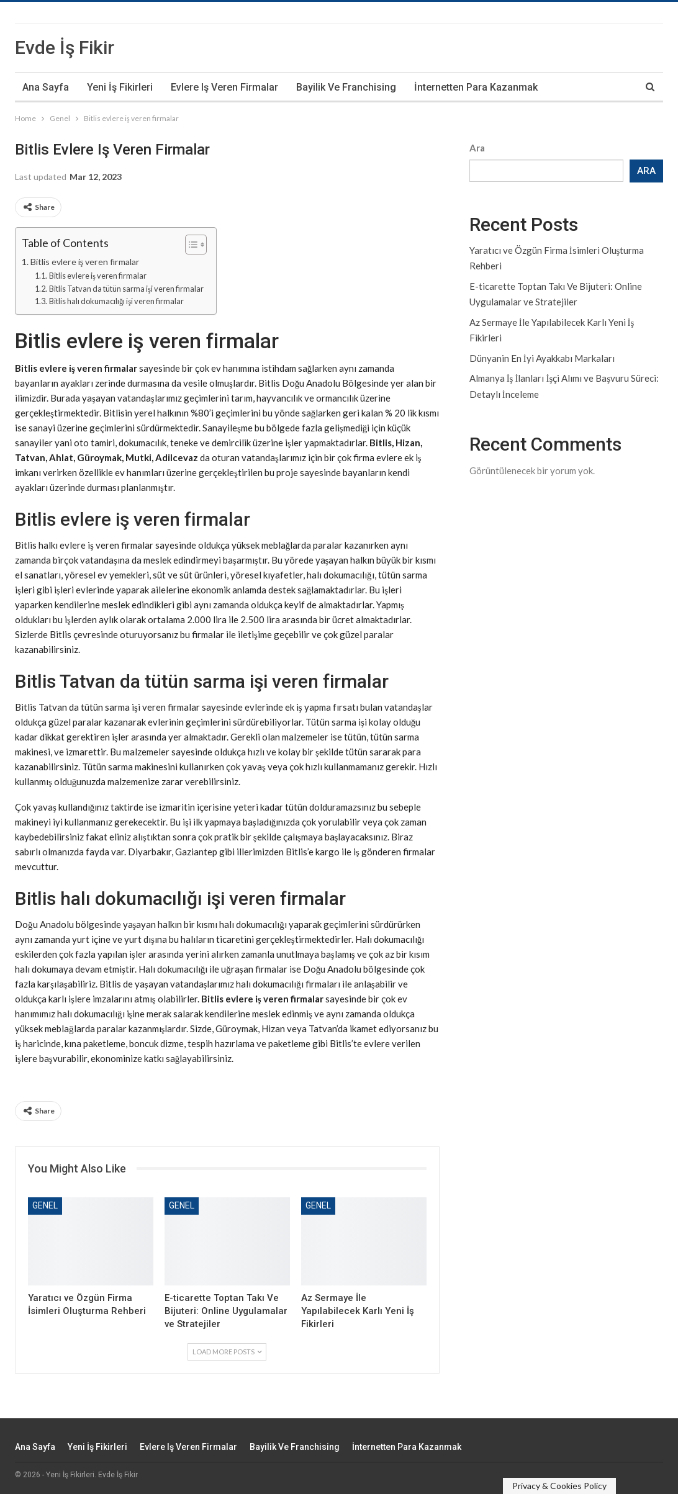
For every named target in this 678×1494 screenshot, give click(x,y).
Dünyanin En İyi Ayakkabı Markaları (542, 358)
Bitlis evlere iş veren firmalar (85, 261)
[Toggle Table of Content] (190, 244)
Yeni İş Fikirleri (120, 87)
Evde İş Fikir (64, 47)
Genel (45, 1205)
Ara (477, 147)
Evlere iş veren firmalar (224, 87)
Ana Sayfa (45, 87)
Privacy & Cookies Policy (559, 1485)
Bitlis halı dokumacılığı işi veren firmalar (116, 301)
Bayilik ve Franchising (346, 87)
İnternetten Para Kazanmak (476, 87)
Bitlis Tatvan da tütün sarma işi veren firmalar (126, 289)
